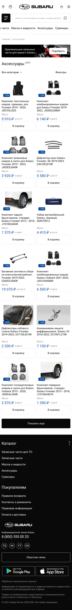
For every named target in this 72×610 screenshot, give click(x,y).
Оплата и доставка (14, 514)
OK (27, 545)
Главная (6, 39)
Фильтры (62, 72)
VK (12, 545)
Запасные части (44, 28)
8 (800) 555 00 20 (15, 537)
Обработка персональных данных (19, 581)
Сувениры (8, 476)
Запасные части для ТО (17, 28)
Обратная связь (36, 557)
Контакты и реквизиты (16, 502)
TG (4, 545)
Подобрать (58, 51)
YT (19, 545)
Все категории (12, 72)
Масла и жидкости (14, 464)
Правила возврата (14, 495)
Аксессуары (9, 470)
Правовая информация (17, 508)
